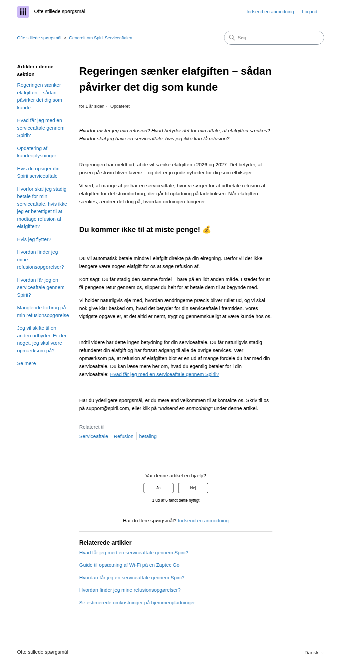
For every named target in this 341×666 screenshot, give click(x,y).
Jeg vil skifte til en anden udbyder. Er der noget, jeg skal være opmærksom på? (41, 339)
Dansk (314, 652)
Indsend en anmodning (270, 11)
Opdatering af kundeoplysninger (36, 152)
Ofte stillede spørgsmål (39, 37)
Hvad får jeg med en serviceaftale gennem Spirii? (41, 127)
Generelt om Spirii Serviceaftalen (100, 37)
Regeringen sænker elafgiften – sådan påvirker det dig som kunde (39, 96)
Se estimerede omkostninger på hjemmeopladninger (137, 602)
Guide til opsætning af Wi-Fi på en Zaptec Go (129, 565)
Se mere (26, 363)
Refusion (124, 436)
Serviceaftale (93, 436)
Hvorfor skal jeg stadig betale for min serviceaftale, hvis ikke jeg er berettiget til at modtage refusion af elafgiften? (42, 207)
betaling (148, 436)
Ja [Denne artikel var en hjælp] (158, 488)
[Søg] (274, 37)
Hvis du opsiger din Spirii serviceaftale (38, 172)
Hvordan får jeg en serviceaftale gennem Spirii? (41, 287)
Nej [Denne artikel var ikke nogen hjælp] (193, 488)
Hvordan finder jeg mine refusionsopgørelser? (40, 259)
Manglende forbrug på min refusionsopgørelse (43, 311)
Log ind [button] (309, 11)
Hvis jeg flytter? (34, 239)
